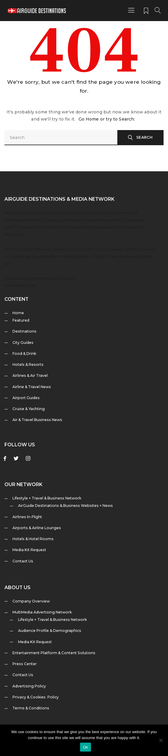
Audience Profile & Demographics (49, 630)
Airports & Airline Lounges (36, 528)
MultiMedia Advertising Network (42, 612)
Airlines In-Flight (27, 517)
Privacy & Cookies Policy (35, 697)
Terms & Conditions (30, 708)
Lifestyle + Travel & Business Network (46, 498)
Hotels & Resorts (28, 364)
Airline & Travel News (31, 387)
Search (144, 137)
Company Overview (31, 601)
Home (18, 313)
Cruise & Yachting (28, 409)
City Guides (22, 342)
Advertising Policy (29, 686)
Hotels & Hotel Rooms (33, 539)
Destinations (24, 331)
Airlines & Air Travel (30, 375)
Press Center (24, 664)
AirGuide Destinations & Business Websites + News (65, 505)
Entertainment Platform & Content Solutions (53, 653)
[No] (161, 740)
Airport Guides (26, 398)
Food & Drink (24, 353)
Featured (20, 320)
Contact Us (22, 561)
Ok (85, 747)
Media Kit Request (29, 550)
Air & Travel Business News (37, 419)
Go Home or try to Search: (107, 119)
